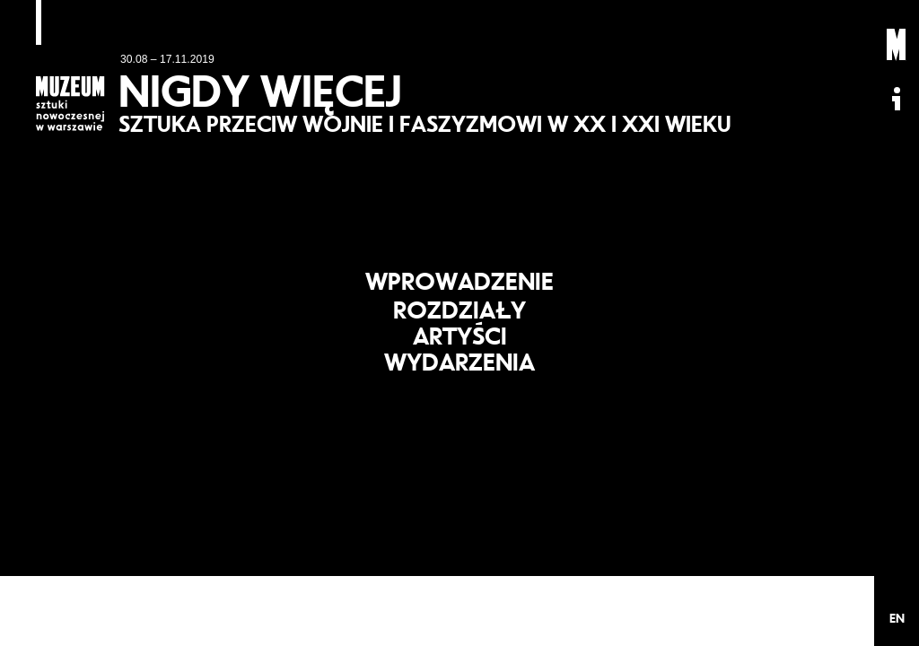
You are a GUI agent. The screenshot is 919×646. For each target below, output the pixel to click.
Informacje (896, 99)
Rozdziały (460, 306)
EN (897, 618)
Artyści (460, 340)
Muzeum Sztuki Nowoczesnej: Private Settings (896, 45)
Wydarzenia (460, 374)
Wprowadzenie (459, 270)
